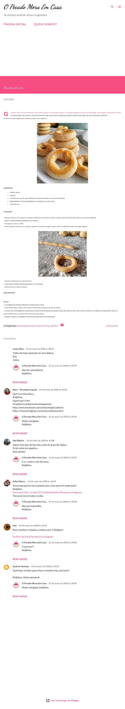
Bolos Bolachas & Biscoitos (33, 326)
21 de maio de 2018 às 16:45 (33, 525)
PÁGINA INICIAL (15, 24)
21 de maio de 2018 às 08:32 (40, 349)
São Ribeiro (18, 440)
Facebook (65, 492)
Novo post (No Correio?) (26, 492)
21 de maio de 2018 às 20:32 (45, 566)
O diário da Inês (21, 536)
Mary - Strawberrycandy (25, 389)
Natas (54, 326)
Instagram (48, 536)
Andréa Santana (21, 566)
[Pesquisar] (112, 5)
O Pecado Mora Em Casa (33, 7)
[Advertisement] (62, 55)
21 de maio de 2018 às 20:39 (63, 365)
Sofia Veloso (19, 481)
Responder (20, 382)
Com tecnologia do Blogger (62, 700)
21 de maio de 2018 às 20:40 (63, 501)
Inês (15, 525)
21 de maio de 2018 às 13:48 (40, 440)
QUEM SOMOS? (45, 24)
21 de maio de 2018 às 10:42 (53, 389)
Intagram (77, 492)
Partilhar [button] (112, 326)
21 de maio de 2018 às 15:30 (42, 481)
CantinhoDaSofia (50, 492)
